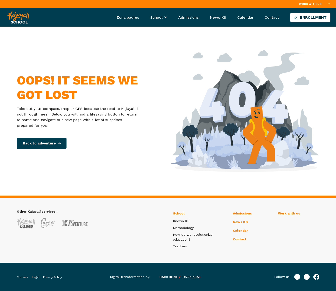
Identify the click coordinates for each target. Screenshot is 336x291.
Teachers (180, 246)
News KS (218, 17)
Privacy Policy (52, 277)
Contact (272, 17)
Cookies (22, 277)
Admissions (188, 17)
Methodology (183, 228)
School (157, 17)
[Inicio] (18, 17)
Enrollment (310, 17)
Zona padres (127, 17)
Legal (35, 277)
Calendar (245, 17)
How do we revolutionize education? (193, 237)
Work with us (310, 4)
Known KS (181, 221)
